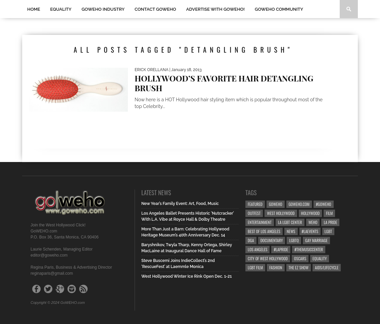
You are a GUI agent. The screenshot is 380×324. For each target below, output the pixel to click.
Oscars (300, 258)
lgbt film (255, 267)
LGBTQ (294, 240)
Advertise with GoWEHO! (215, 9)
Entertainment (260, 222)
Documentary (271, 240)
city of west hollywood (268, 258)
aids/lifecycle (326, 267)
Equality (61, 9)
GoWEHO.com (299, 204)
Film (329, 213)
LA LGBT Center (290, 222)
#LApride (281, 249)
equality (320, 258)
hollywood (310, 213)
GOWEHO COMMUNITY (279, 9)
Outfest (254, 213)
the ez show (299, 267)
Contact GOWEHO (155, 9)
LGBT (328, 231)
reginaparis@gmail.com (52, 273)
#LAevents (310, 231)
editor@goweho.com (49, 255)
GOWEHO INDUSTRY (103, 9)
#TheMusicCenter (308, 249)
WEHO (313, 222)
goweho (275, 204)
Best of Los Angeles (264, 231)
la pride (330, 222)
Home (33, 9)
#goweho (323, 204)
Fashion (275, 267)
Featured (255, 204)
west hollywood (280, 213)
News (291, 231)
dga (251, 240)
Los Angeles (257, 249)
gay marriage (316, 240)
